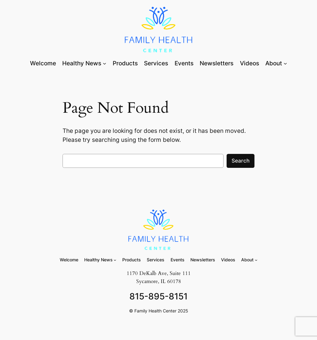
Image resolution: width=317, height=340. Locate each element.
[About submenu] (285, 63)
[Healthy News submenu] (104, 63)
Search (241, 161)
